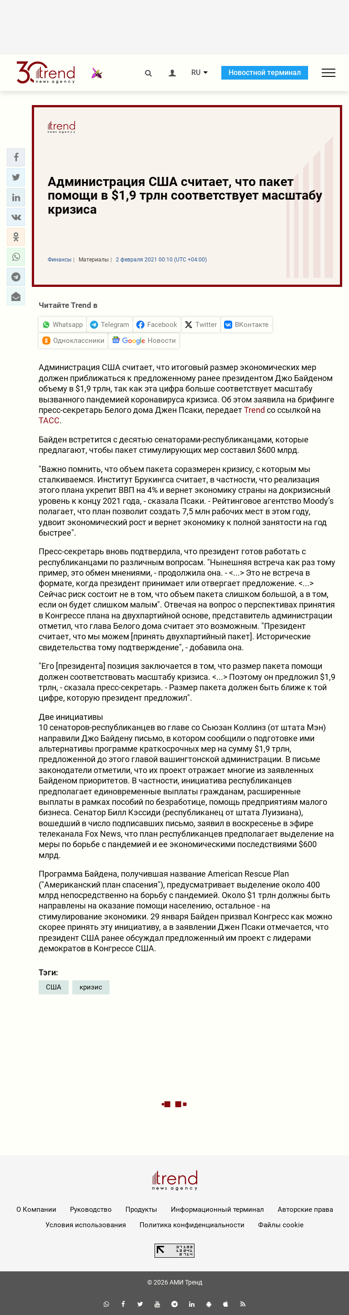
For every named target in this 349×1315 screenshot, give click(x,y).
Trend (254, 410)
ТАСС (49, 420)
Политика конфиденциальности (192, 1225)
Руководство (91, 1209)
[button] (16, 157)
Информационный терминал (217, 1209)
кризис (91, 987)
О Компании (36, 1209)
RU (195, 72)
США (53, 987)
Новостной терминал (265, 72)
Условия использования (85, 1225)
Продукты (141, 1209)
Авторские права (305, 1209)
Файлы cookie (281, 1225)
